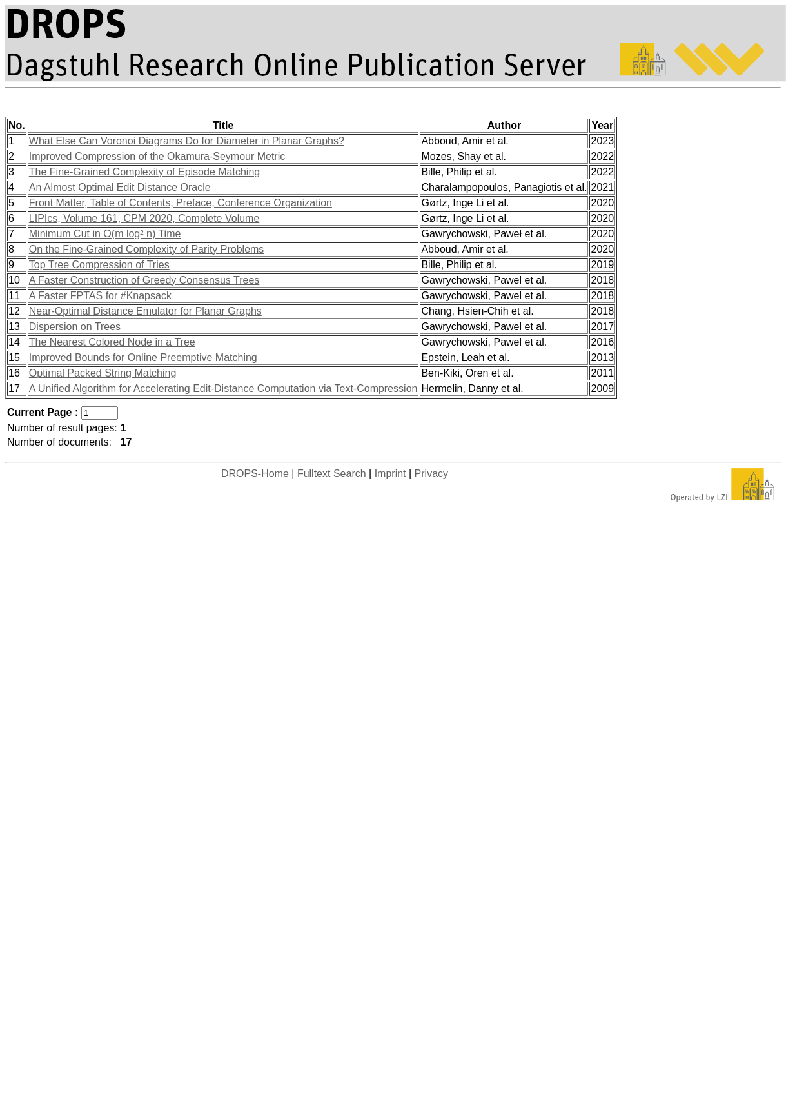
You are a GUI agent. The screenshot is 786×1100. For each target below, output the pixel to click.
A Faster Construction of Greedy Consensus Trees (144, 280)
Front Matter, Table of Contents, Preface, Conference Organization (180, 202)
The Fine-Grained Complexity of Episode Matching (144, 171)
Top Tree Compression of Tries (99, 264)
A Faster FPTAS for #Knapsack (100, 295)
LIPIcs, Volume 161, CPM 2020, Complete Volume (144, 218)
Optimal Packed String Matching (103, 373)
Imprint (390, 473)
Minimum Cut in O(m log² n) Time (105, 233)
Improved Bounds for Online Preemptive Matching (143, 357)
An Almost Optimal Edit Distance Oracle (120, 187)
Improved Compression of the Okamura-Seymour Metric (157, 156)
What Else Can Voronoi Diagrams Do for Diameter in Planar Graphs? (186, 140)
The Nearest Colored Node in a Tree (112, 342)
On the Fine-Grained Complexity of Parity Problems (146, 249)
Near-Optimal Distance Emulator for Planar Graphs (145, 311)
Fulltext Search (331, 473)
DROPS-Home (255, 473)
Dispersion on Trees (75, 326)
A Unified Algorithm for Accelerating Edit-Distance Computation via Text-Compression (223, 388)
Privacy (431, 473)
